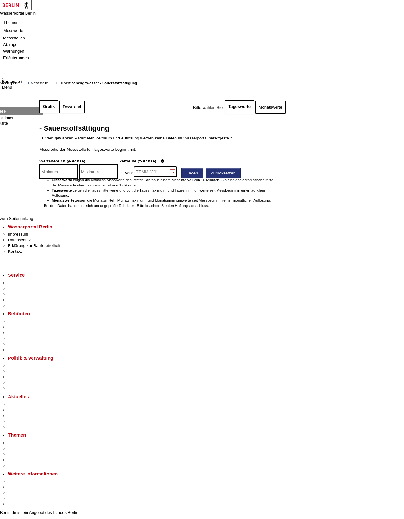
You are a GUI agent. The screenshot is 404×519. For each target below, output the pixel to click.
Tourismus (17, 487)
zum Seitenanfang (16, 218)
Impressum (18, 234)
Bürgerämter (19, 338)
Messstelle (39, 83)
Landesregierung (23, 365)
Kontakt (15, 251)
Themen (11, 22)
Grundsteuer (19, 465)
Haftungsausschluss (191, 205)
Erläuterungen (16, 58)
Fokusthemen (20, 442)
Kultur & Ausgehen (25, 481)
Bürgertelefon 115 (24, 294)
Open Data (18, 382)
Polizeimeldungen (24, 410)
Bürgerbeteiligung (24, 377)
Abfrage (10, 44)
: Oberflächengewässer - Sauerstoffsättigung (97, 83)
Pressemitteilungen (25, 404)
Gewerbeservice (23, 305)
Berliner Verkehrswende (29, 448)
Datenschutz (19, 240)
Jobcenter (17, 344)
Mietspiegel (18, 459)
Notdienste (17, 300)
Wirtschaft (17, 492)
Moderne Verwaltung (26, 454)
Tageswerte (239, 106)
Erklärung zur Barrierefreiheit (34, 245)
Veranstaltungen (23, 415)
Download (72, 106)
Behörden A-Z (20, 321)
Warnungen (13, 51)
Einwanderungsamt (25, 349)
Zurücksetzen (223, 173)
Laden (192, 173)
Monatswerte (270, 107)
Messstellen (14, 38)
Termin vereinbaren (25, 288)
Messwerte (13, 30)
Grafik (49, 106)
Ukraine (15, 421)
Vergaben (17, 388)
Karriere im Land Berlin (29, 371)
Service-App (19, 282)
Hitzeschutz (18, 427)
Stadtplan (16, 504)
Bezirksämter (20, 332)
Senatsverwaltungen (26, 327)
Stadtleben (17, 498)
